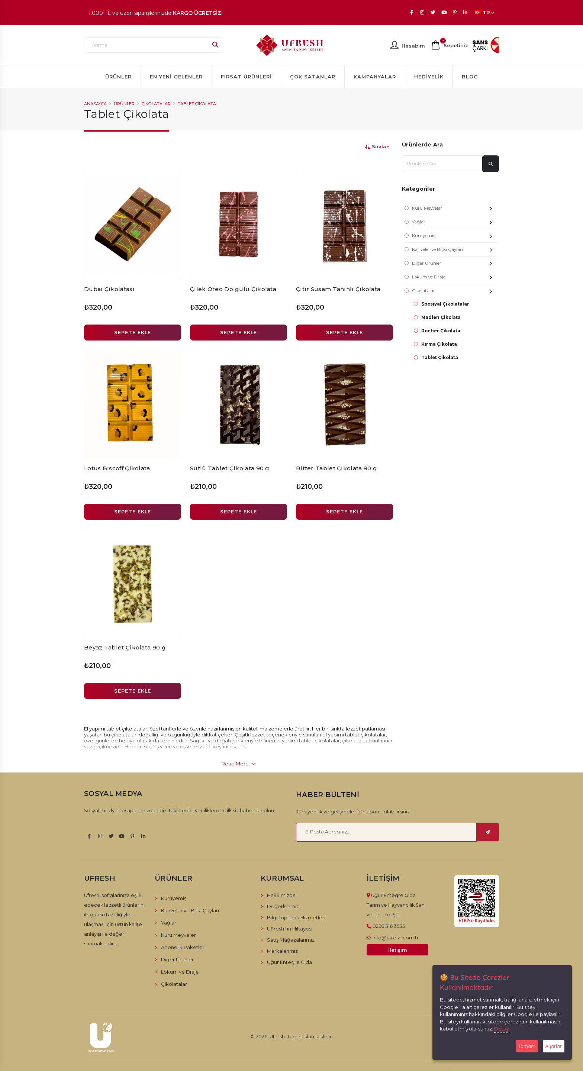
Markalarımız (282, 951)
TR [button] (485, 12)
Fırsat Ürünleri (246, 77)
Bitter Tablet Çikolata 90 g (336, 468)
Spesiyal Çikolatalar (445, 304)
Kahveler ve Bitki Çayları (454, 250)
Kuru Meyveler (454, 209)
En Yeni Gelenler (176, 77)
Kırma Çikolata (439, 344)
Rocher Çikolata (440, 330)
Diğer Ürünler (454, 264)
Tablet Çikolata (197, 103)
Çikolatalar (156, 103)
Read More (239, 764)
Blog (470, 77)
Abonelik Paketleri (183, 947)
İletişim (397, 950)
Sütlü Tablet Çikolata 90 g (230, 468)
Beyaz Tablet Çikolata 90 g (125, 647)
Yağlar (454, 223)
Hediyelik (429, 77)
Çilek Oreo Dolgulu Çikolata (233, 289)
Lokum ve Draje (454, 278)
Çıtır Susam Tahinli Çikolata (338, 289)
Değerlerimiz (283, 906)
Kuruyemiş (454, 236)
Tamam (526, 1046)
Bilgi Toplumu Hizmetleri (296, 917)
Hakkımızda (281, 895)
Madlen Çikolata (441, 317)
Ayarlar (553, 1046)
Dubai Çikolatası (109, 289)
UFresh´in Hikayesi (289, 929)
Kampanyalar (375, 77)
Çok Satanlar (312, 77)
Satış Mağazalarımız (291, 940)
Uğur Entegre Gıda (289, 962)
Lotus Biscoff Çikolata (117, 468)
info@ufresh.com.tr (396, 938)
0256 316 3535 (389, 926)
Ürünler (118, 77)
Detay (501, 1029)
